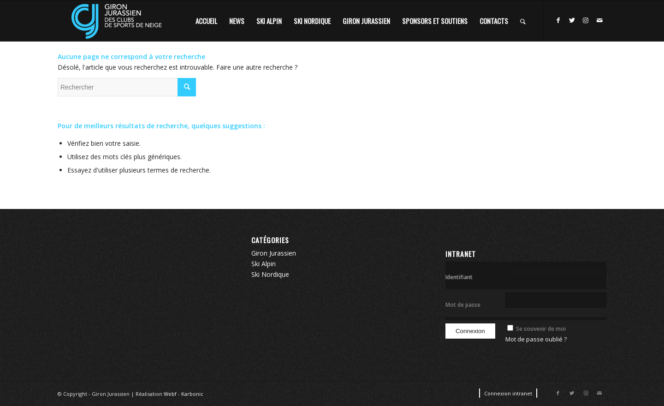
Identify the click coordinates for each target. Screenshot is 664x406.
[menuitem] (206, 20)
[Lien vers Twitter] (572, 20)
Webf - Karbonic (183, 393)
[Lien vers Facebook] (558, 20)
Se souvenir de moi (541, 329)
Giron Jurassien (273, 253)
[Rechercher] (523, 20)
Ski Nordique (270, 274)
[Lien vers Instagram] (586, 20)
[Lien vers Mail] (599, 20)
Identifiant (459, 277)
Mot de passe (462, 305)
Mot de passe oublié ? (536, 339)
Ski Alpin (263, 263)
